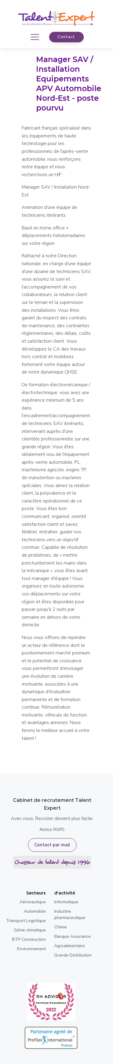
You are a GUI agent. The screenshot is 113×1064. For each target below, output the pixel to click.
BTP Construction (29, 939)
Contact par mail (52, 845)
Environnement (31, 949)
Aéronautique (33, 902)
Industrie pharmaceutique (69, 914)
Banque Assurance (72, 936)
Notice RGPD (52, 829)
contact (66, 37)
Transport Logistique (26, 921)
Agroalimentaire (69, 946)
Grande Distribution (73, 955)
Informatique (66, 902)
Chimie (60, 927)
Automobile (35, 911)
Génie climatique (30, 930)
